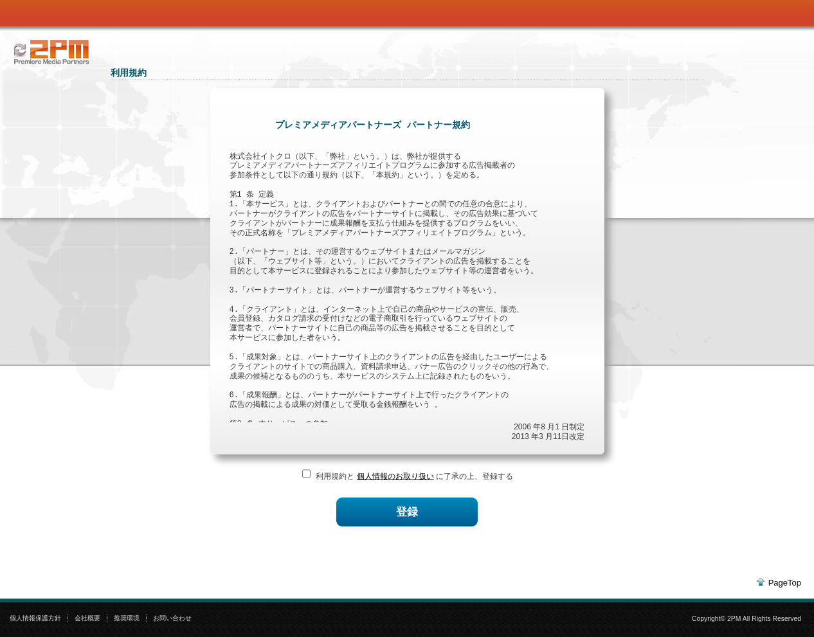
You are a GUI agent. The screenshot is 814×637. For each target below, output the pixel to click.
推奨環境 (127, 618)
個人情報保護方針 (35, 618)
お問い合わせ (172, 618)
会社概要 (87, 618)
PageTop (784, 583)
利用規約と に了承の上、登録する (413, 476)
